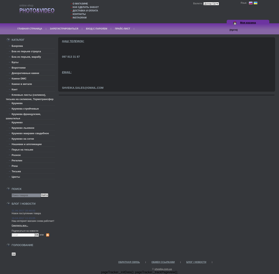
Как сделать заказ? (86, 7)
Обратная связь (129, 262)
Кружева (17, 103)
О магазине (80, 3)
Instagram (80, 17)
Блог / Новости (196, 262)
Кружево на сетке (23, 138)
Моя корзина (248, 22)
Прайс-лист (122, 28)
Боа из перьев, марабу (26, 56)
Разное (16, 155)
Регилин (17, 160)
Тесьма (16, 171)
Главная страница (29, 28)
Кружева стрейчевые (25, 108)
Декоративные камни (25, 73)
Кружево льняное (23, 127)
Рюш (15, 165)
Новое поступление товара (26, 213)
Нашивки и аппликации (27, 144)
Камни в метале (22, 84)
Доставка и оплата (85, 10)
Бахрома (17, 45)
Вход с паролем (96, 28)
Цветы (16, 176)
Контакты (79, 14)
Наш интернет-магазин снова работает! (33, 221)
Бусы (15, 62)
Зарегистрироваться (64, 28)
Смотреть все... (20, 225)
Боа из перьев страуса (26, 51)
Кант (15, 89)
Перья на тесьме (22, 149)
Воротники (19, 67)
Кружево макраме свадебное (30, 133)
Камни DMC (19, 78)
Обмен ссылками (163, 262)
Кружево (17, 122)
